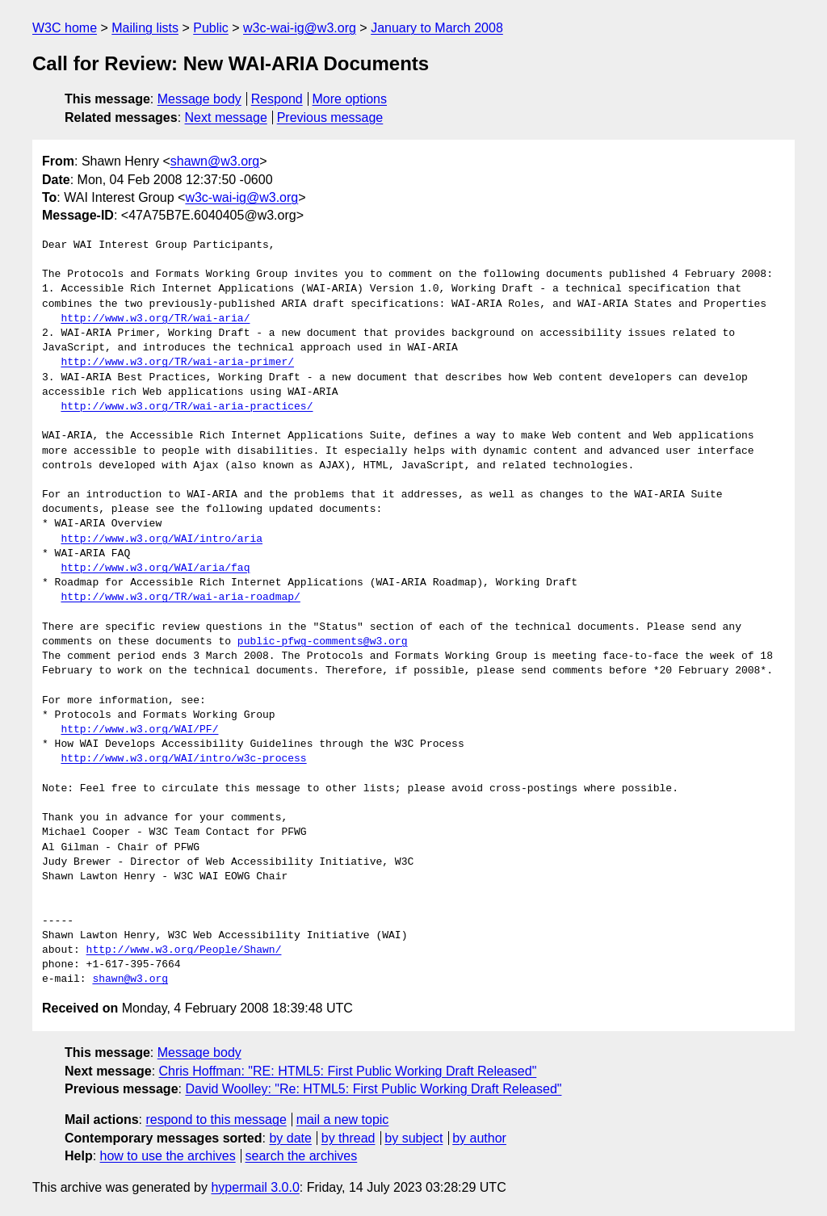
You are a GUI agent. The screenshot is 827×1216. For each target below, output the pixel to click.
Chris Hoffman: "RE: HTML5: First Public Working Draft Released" (348, 1071)
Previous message (330, 117)
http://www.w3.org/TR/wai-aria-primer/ (177, 362)
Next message (226, 117)
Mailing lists (144, 28)
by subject (413, 1138)
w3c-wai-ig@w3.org (299, 28)
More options (350, 99)
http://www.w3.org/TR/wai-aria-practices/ (187, 407)
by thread (348, 1138)
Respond (277, 99)
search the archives (302, 1156)
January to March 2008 (437, 28)
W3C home (64, 28)
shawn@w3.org (215, 161)
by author (479, 1138)
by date (290, 1138)
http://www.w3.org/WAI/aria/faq (155, 568)
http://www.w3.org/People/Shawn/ (184, 950)
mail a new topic (342, 1119)
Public (211, 28)
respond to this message (215, 1119)
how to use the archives (168, 1156)
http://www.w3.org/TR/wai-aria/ (155, 319)
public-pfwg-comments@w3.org (322, 642)
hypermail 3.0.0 (255, 1187)
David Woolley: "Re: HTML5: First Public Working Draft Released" (373, 1089)
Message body (199, 99)
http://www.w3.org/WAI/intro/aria (161, 539)
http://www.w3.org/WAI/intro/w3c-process (183, 759)
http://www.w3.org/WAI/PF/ (139, 730)
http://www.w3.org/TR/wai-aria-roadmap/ (180, 597)
